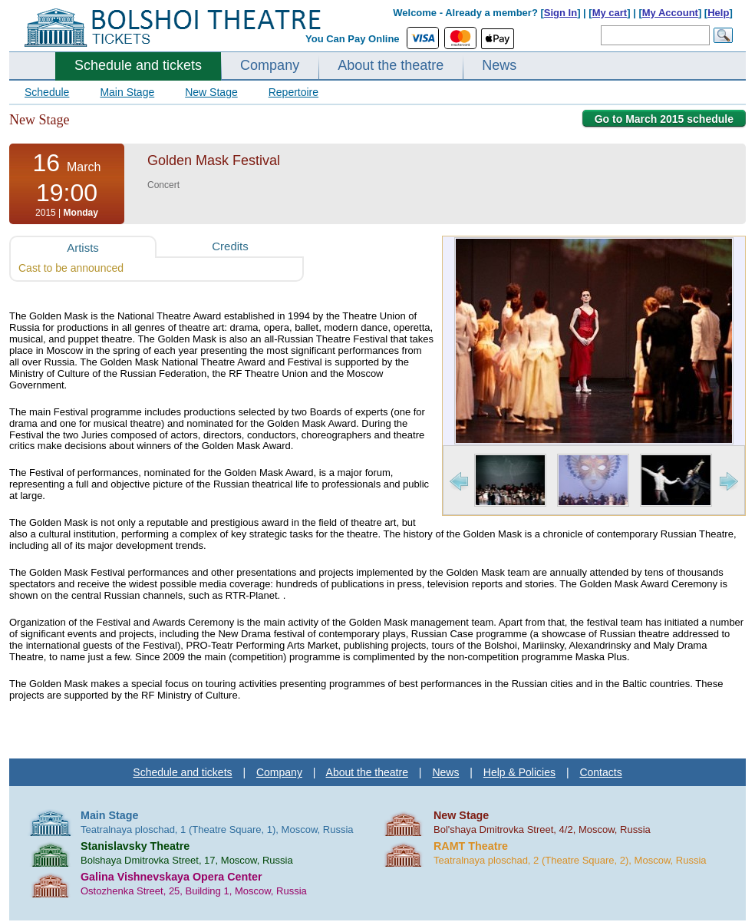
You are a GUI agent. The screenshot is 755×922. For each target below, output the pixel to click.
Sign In (560, 12)
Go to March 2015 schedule (664, 119)
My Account (670, 12)
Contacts (600, 772)
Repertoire (293, 92)
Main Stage (127, 92)
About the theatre (390, 65)
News (499, 65)
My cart (610, 12)
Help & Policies (519, 772)
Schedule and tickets (138, 65)
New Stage (211, 92)
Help (718, 12)
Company (269, 65)
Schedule (47, 92)
